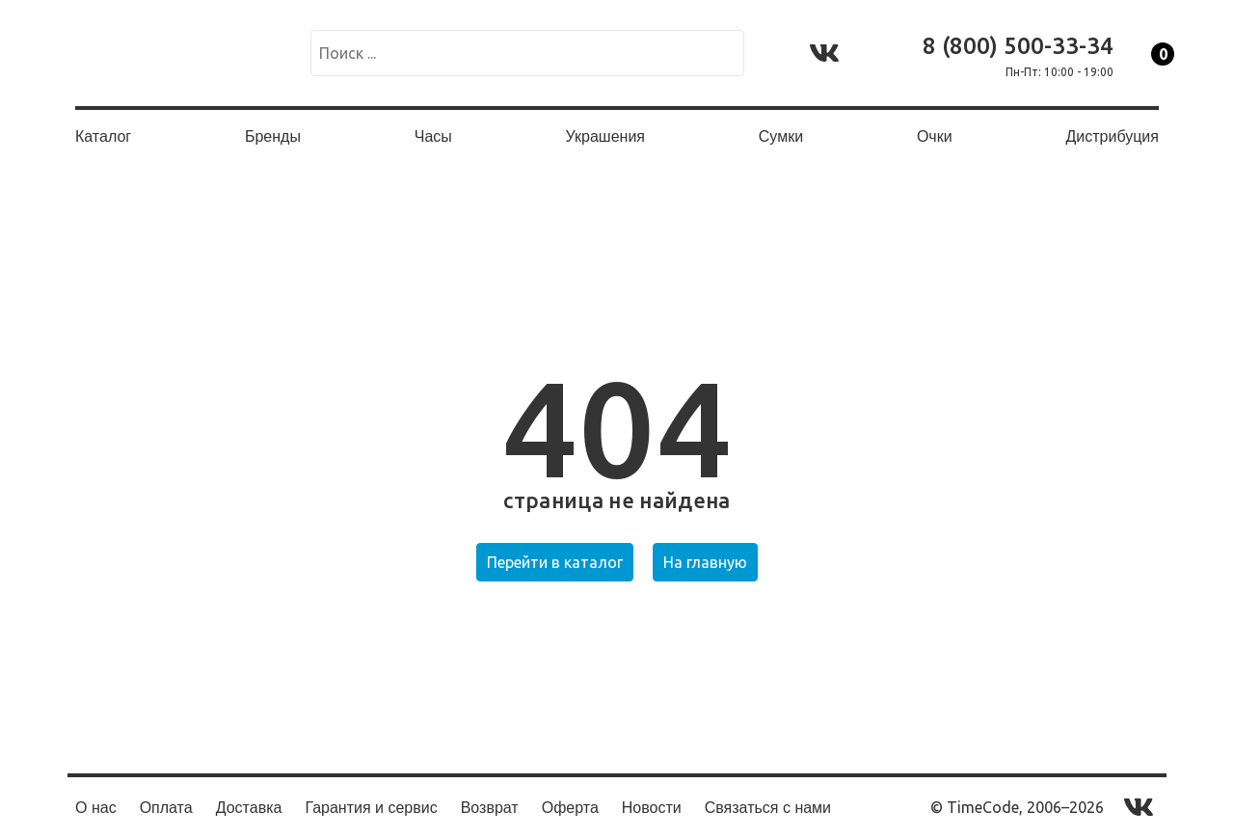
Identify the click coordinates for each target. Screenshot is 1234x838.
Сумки (781, 136)
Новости (652, 807)
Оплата (166, 807)
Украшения (605, 136)
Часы (433, 136)
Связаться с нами (768, 807)
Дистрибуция (1112, 136)
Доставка (249, 807)
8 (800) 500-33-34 (1018, 46)
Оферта (570, 807)
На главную (705, 562)
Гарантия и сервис (371, 807)
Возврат (490, 807)
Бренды (273, 136)
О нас (96, 807)
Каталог (103, 136)
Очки (934, 136)
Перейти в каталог (555, 562)
